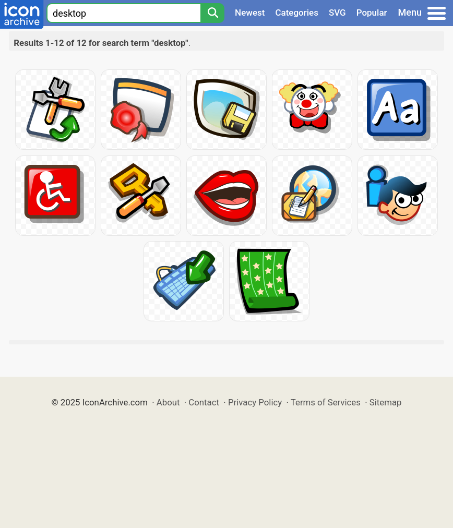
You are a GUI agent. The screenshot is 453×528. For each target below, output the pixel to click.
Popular (371, 12)
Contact (203, 402)
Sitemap (385, 402)
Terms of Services (326, 402)
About (168, 402)
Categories (296, 12)
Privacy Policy (255, 402)
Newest (250, 12)
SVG (337, 12)
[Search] (212, 13)
